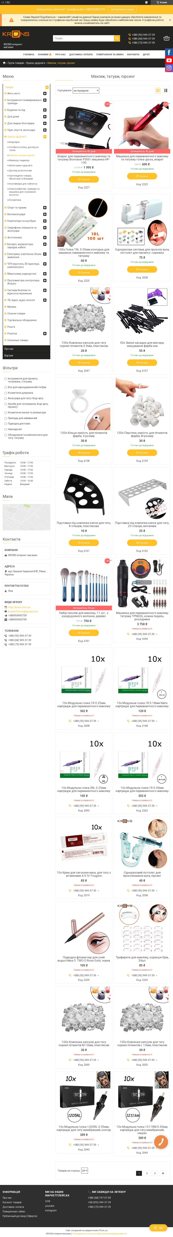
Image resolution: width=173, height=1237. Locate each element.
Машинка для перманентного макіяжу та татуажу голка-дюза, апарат (142, 158)
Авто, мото (13, 93)
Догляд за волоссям (20, 170)
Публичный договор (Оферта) (20, 1216)
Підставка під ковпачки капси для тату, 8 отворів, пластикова (84, 524)
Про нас (60, 54)
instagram (51, 1210)
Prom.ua (103, 1230)
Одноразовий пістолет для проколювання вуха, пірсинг (142, 874)
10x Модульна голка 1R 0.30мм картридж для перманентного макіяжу (142, 789)
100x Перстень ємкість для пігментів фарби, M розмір (142, 434)
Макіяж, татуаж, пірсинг (22, 155)
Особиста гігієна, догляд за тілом (23, 148)
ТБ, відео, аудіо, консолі (21, 300)
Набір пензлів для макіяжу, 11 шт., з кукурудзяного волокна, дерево (83, 614)
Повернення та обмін (110, 54)
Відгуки (8, 355)
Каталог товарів (12, 1202)
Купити (86, 179)
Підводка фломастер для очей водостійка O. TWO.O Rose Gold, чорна (84, 959)
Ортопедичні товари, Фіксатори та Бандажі (21, 177)
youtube (49, 1205)
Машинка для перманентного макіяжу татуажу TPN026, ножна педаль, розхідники (142, 616)
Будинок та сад (16, 110)
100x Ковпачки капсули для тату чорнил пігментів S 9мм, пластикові (84, 344)
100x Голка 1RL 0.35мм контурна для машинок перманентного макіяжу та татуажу (83, 252)
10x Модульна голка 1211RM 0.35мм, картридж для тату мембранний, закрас (142, 1130)
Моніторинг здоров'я (20, 165)
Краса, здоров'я (35, 63)
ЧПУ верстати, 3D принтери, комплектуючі (23, 265)
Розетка (12, 333)
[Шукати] (117, 38)
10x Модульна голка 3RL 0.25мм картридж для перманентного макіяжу (83, 789)
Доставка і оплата (81, 54)
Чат (158, 1227)
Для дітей (13, 116)
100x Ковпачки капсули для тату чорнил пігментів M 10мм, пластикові (83, 1043)
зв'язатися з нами (122, 9)
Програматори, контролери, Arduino (23, 282)
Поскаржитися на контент (85, 1233)
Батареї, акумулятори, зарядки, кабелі (20, 246)
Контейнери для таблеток (23, 183)
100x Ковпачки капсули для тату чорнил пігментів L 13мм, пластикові (142, 1043)
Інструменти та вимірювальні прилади (24, 102)
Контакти (133, 54)
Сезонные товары (17, 340)
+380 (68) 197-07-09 (99, 1197)
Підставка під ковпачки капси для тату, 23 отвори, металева (142, 524)
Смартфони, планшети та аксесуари (22, 229)
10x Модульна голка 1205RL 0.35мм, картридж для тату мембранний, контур (84, 1128)
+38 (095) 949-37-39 (99, 1202)
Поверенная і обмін (14, 1211)
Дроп (146, 54)
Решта (11, 326)
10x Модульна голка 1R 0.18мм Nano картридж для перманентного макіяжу (142, 704)
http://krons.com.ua (19, 607)
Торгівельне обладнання (22, 320)
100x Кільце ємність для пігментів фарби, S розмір (83, 434)
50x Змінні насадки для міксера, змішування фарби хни (142, 344)
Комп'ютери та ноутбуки (21, 221)
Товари (9, 87)
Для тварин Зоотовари (20, 123)
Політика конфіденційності (113, 1233)
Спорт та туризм (16, 207)
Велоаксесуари (16, 214)
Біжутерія (14, 142)
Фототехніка (14, 237)
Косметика (15, 200)
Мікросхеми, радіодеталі (21, 273)
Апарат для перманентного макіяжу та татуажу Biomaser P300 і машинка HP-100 (83, 159)
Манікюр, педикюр (19, 160)
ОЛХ (47, 1201)
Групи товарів (16, 63)
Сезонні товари (16, 313)
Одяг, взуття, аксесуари (21, 130)
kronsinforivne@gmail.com (23, 611)
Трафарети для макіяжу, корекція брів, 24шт (142, 959)
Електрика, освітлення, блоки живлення (24, 256)
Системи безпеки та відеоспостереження (19, 292)
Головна (28, 54)
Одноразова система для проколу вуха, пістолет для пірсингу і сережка (142, 251)
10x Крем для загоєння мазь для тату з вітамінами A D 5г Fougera (84, 874)
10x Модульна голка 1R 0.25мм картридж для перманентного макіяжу (83, 704)
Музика (11, 306)
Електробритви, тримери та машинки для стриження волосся (24, 192)
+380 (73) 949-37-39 (99, 1207)
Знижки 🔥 (45, 54)
